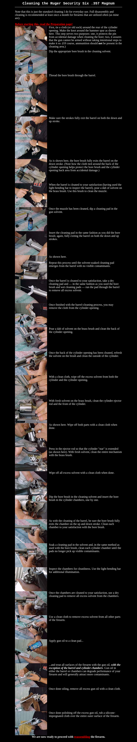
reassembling (82, 737)
